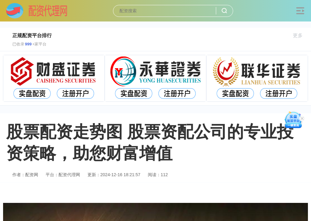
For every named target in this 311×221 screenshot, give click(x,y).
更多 (300, 35)
